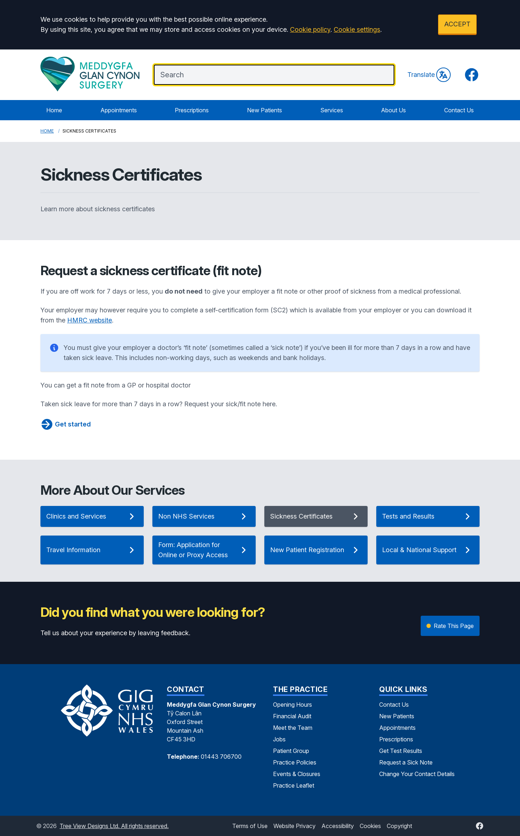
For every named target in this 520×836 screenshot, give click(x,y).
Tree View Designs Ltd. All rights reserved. (114, 825)
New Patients (264, 110)
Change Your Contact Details (417, 773)
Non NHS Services (204, 516)
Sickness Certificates (316, 516)
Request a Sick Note (406, 762)
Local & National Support (428, 550)
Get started (65, 424)
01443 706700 (221, 756)
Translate (429, 75)
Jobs (279, 739)
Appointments (118, 110)
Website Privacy (294, 825)
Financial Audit (292, 716)
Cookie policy (310, 29)
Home (54, 110)
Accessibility (337, 825)
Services (331, 110)
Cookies (370, 825)
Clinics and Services (92, 516)
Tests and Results (428, 516)
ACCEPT (457, 24)
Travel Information (92, 550)
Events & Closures (296, 773)
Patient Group (291, 750)
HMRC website (89, 320)
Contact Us (459, 110)
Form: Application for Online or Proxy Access (204, 550)
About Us (393, 110)
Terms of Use (250, 825)
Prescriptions (192, 110)
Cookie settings (357, 29)
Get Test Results (400, 750)
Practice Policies (294, 762)
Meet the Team (292, 727)
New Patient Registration (316, 550)
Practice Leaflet (293, 785)
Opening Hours (292, 704)
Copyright (399, 825)
